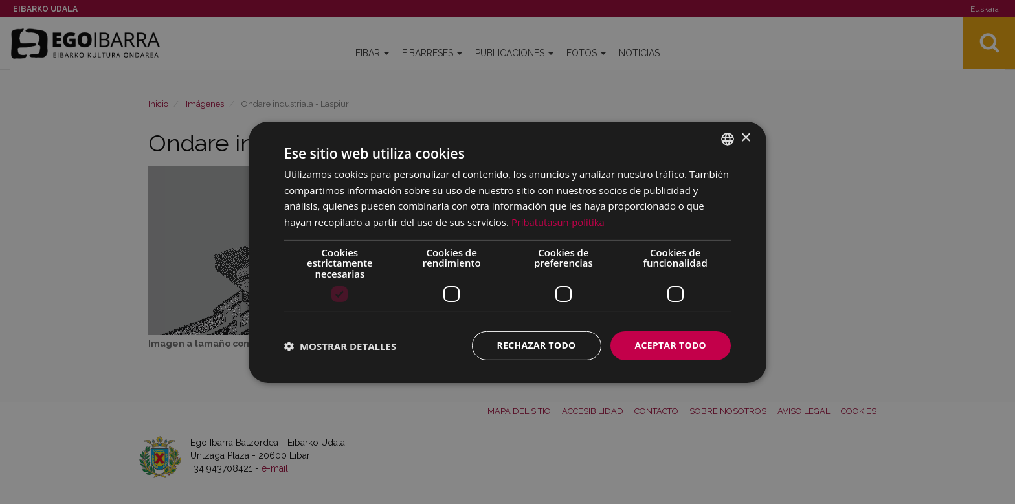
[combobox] (727, 138)
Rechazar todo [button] (535, 345)
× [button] (745, 138)
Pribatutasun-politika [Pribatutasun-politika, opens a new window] (558, 221)
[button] (340, 345)
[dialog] (507, 252)
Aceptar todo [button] (670, 345)
